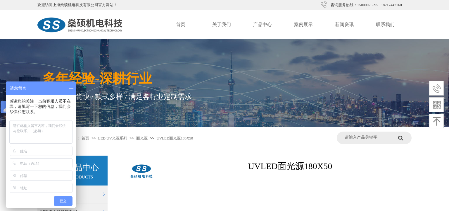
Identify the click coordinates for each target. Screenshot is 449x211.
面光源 (142, 138)
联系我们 (385, 24)
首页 (180, 24)
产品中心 (262, 24)
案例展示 (303, 24)
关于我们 (221, 24)
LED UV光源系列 (112, 138)
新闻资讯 (344, 24)
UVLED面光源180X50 (174, 138)
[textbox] (370, 137)
